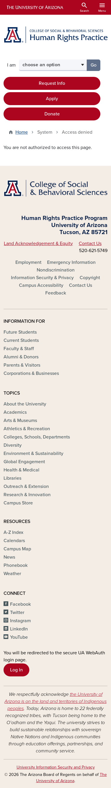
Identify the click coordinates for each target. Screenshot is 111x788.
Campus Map (17, 549)
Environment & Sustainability (33, 453)
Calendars (14, 541)
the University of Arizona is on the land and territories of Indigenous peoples (55, 701)
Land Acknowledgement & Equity (38, 243)
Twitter (17, 612)
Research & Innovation (27, 495)
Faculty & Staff (19, 349)
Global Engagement (24, 462)
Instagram (20, 621)
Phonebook (16, 565)
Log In (16, 670)
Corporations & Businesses (31, 373)
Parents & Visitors (22, 365)
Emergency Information (71, 262)
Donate (52, 114)
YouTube (19, 637)
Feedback (55, 293)
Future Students (20, 332)
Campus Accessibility (41, 285)
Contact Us (90, 243)
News (9, 557)
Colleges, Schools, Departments (37, 437)
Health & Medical (21, 470)
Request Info (52, 83)
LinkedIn (19, 629)
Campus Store (18, 503)
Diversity (13, 445)
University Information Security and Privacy (56, 767)
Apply (52, 99)
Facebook (20, 604)
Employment (28, 262)
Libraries (12, 478)
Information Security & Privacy (42, 278)
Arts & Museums (20, 420)
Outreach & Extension (26, 486)
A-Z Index (13, 532)
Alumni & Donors (21, 357)
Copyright (90, 278)
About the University (25, 404)
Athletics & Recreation (27, 429)
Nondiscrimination (56, 270)
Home (21, 132)
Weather (12, 574)
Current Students (21, 340)
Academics (15, 412)
